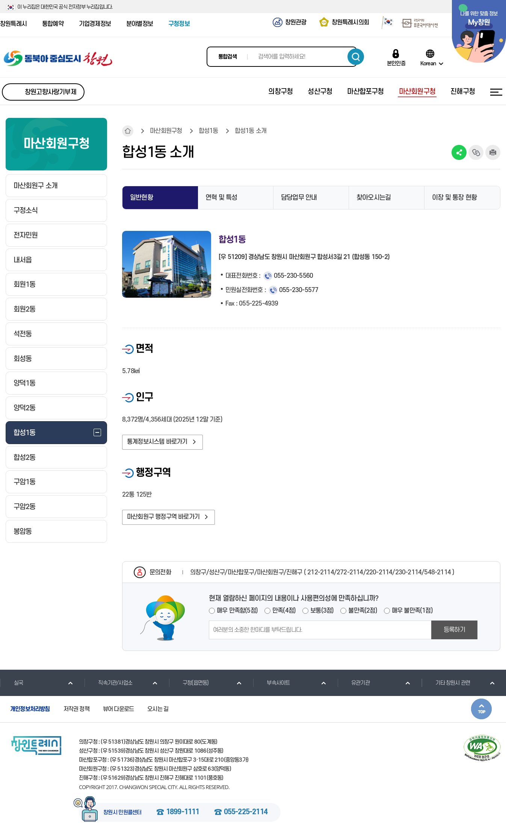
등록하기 (454, 630)
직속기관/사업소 (108, 682)
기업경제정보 (95, 24)
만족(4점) (284, 610)
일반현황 (141, 197)
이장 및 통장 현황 (454, 197)
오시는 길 (157, 709)
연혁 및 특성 (221, 197)
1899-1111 (182, 812)
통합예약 (52, 24)
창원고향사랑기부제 (50, 92)
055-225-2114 (245, 812)
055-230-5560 (293, 276)
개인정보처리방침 (30, 709)
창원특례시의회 (350, 22)
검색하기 (355, 56)
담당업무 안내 (299, 197)
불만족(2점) (362, 610)
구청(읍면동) (188, 682)
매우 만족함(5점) (237, 610)
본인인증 (396, 63)
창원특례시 (13, 24)
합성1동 (208, 131)
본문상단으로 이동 (481, 709)
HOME (127, 131)
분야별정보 (139, 24)
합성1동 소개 (250, 131)
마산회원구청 (166, 131)
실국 (11, 682)
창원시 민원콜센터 (122, 812)
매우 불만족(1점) (412, 610)
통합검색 (227, 57)
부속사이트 (271, 682)
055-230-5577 (298, 290)
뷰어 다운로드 (118, 709)
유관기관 (353, 682)
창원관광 (296, 22)
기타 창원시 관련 (445, 682)
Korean (428, 63)
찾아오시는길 (373, 197)
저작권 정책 (76, 709)
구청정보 (179, 24)
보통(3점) (322, 610)
